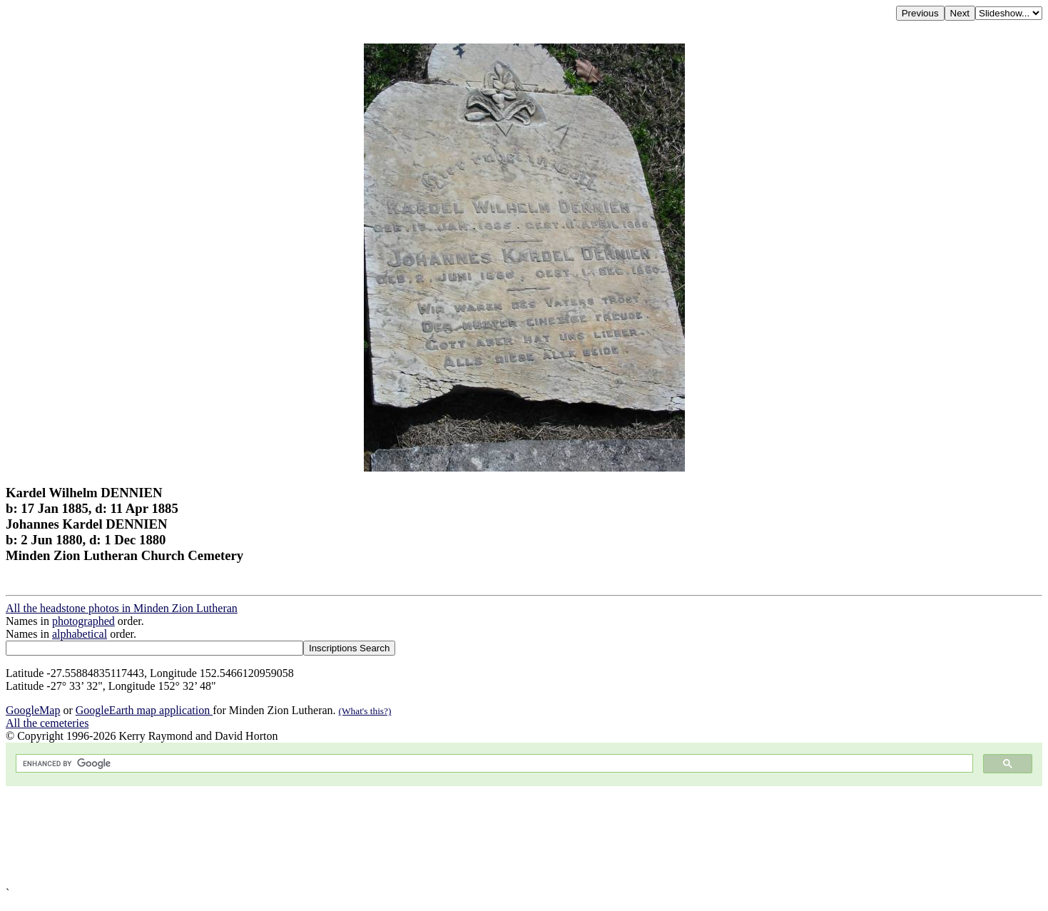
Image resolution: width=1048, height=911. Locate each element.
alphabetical (79, 634)
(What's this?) (365, 711)
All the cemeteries (47, 723)
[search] (493, 763)
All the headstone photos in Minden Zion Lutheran (122, 608)
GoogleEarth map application (144, 710)
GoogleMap (33, 710)
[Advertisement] (434, 836)
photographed (83, 621)
